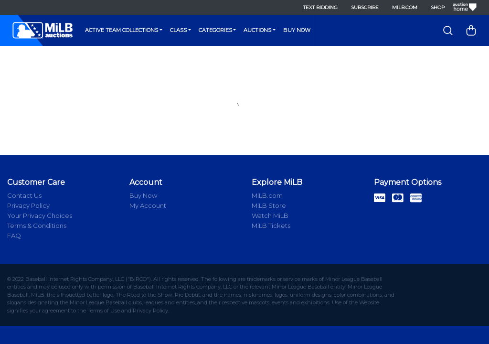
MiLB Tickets (271, 225)
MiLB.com (402, 7)
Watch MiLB (270, 215)
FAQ (14, 235)
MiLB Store (269, 205)
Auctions (257, 30)
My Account (147, 205)
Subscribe (362, 7)
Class (178, 30)
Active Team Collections (121, 30)
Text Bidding (317, 7)
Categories (215, 30)
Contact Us (24, 195)
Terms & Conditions (36, 225)
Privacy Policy (28, 205)
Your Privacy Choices (39, 215)
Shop (435, 7)
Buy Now (296, 30)
